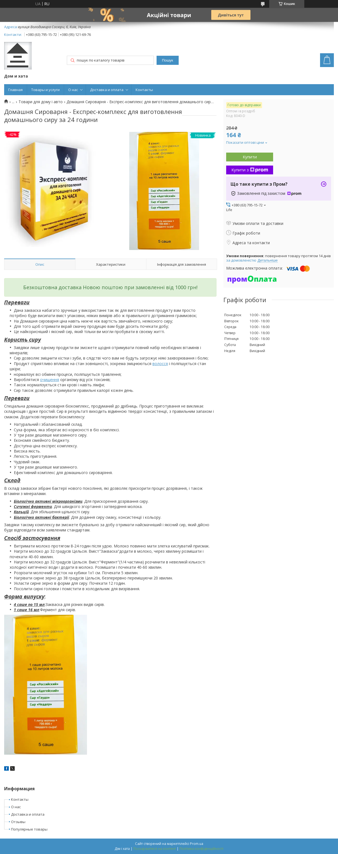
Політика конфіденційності (201, 848)
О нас (73, 89)
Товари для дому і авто (41, 101)
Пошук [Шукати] (167, 60)
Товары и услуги (45, 89)
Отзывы (18, 821)
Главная (15, 89)
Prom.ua (196, 843)
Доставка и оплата (106, 89)
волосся (160, 363)
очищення (49, 379)
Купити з (249, 169)
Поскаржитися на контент (154, 848)
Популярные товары (29, 829)
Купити (250, 156)
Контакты (144, 89)
